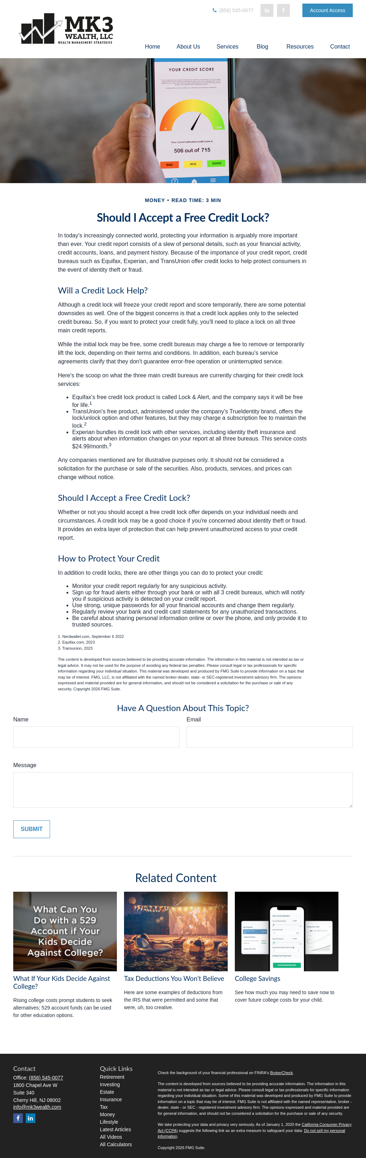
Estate (107, 1092)
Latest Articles (115, 1129)
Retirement (112, 1077)
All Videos (111, 1137)
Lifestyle (109, 1122)
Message (24, 765)
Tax (104, 1107)
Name (21, 719)
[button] (152, 46)
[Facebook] (283, 10)
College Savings (257, 978)
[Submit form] (31, 829)
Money (107, 1114)
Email (194, 719)
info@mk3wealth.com (37, 1107)
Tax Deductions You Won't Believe (174, 978)
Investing (110, 1084)
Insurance (111, 1099)
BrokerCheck (281, 1073)
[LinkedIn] (267, 10)
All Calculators (116, 1144)
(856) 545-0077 (233, 10)
